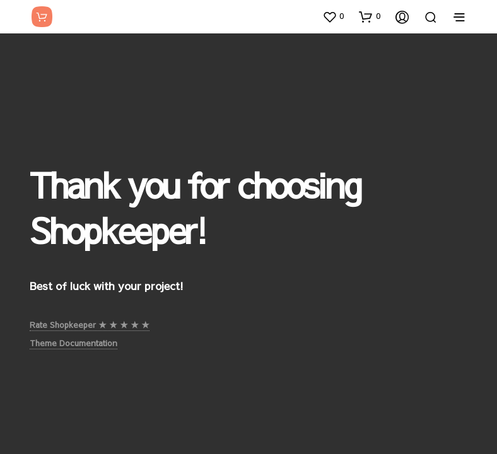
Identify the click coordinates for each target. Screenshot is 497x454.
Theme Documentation (73, 343)
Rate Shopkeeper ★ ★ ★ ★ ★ (89, 324)
